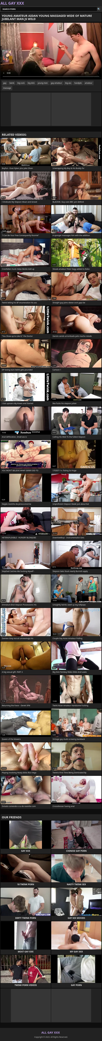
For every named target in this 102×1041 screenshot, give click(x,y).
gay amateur (56, 83)
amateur (88, 83)
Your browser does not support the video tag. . (51, 51)
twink (12, 83)
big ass (68, 83)
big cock (21, 83)
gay (4, 83)
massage (7, 88)
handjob (78, 83)
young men (43, 83)
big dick (31, 83)
